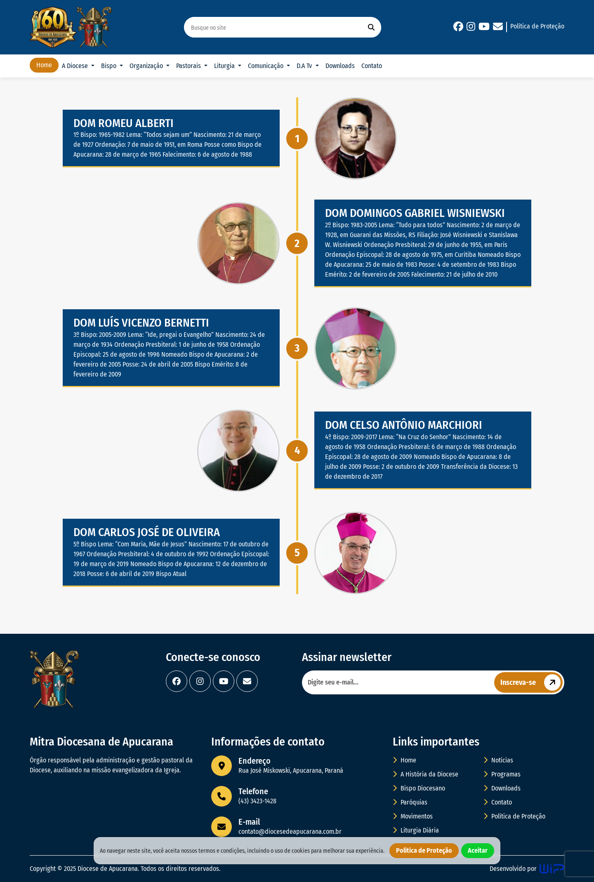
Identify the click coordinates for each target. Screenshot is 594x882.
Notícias (498, 760)
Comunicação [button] (266, 66)
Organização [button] (147, 66)
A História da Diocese (425, 774)
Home (44, 65)
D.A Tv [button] (305, 66)
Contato (371, 66)
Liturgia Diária (416, 830)
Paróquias (410, 802)
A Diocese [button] (76, 66)
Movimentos (413, 816)
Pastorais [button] (189, 66)
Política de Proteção (537, 26)
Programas (502, 774)
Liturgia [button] (225, 66)
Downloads (340, 66)
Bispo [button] (109, 66)
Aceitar (478, 850)
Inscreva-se (531, 682)
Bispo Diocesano (419, 788)
